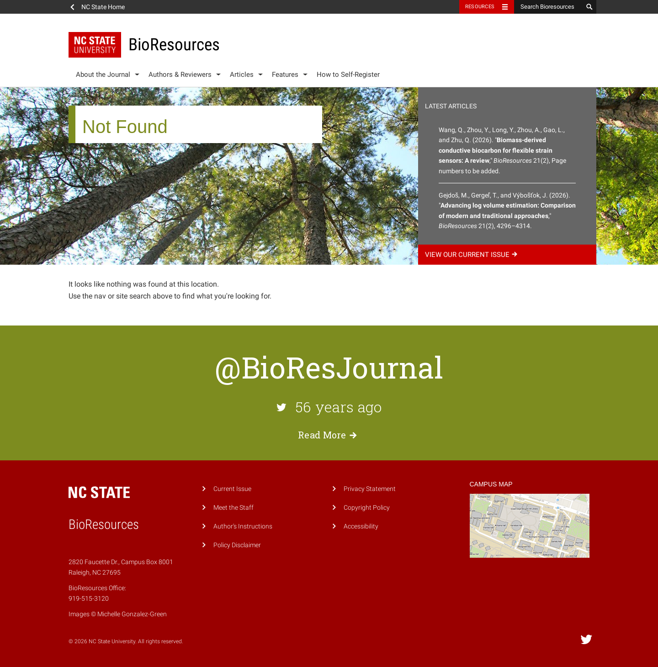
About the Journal (103, 74)
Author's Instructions (242, 526)
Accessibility (361, 526)
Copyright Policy (367, 508)
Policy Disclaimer (237, 545)
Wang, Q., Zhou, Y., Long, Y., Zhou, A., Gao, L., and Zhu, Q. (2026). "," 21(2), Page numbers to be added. (502, 150)
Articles (242, 74)
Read (329, 435)
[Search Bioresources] (548, 7)
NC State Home (103, 7)
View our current (472, 255)
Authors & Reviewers (180, 74)
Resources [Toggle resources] (479, 7)
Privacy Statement (370, 489)
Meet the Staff (233, 508)
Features (285, 74)
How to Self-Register (348, 74)
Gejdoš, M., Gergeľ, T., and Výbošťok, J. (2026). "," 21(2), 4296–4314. (507, 210)
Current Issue (232, 489)
